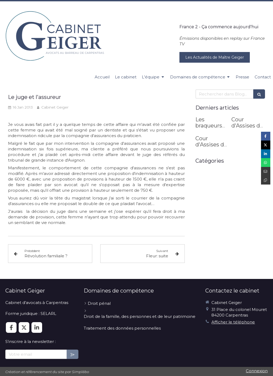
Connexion (257, 370)
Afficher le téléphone (233, 322)
